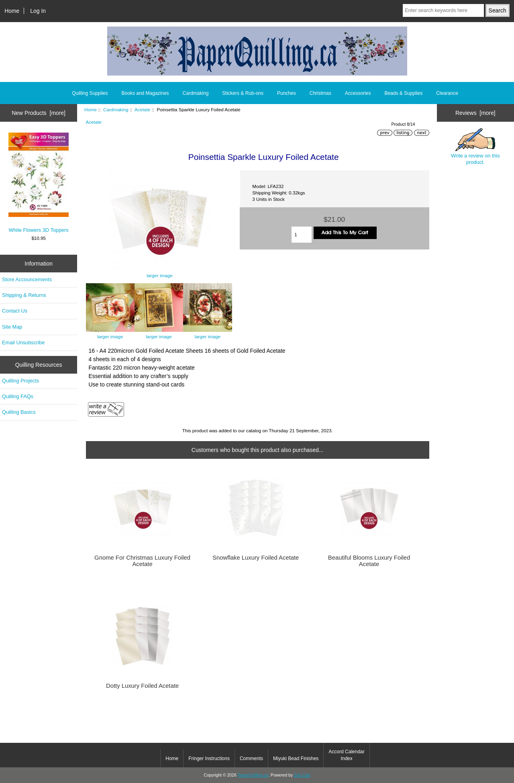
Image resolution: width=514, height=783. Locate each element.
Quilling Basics (19, 412)
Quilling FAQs (17, 396)
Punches (286, 93)
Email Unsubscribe (23, 342)
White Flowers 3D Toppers (38, 183)
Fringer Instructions (209, 758)
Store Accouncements (27, 279)
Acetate (142, 109)
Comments (251, 758)
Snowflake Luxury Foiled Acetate (255, 557)
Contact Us (14, 311)
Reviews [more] (475, 113)
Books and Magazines (145, 93)
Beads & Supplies (403, 93)
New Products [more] (38, 113)
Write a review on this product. (475, 146)
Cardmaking (115, 109)
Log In (38, 11)
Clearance (447, 93)
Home (11, 11)
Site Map (12, 327)
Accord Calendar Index (346, 755)
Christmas (320, 93)
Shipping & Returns (24, 295)
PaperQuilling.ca (253, 775)
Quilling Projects (20, 381)
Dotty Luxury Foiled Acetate (142, 686)
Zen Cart (302, 775)
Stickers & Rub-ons (242, 93)
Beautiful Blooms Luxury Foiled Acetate (369, 560)
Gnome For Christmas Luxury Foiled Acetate (142, 560)
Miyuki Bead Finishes (295, 758)
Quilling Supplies (90, 93)
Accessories (358, 93)
